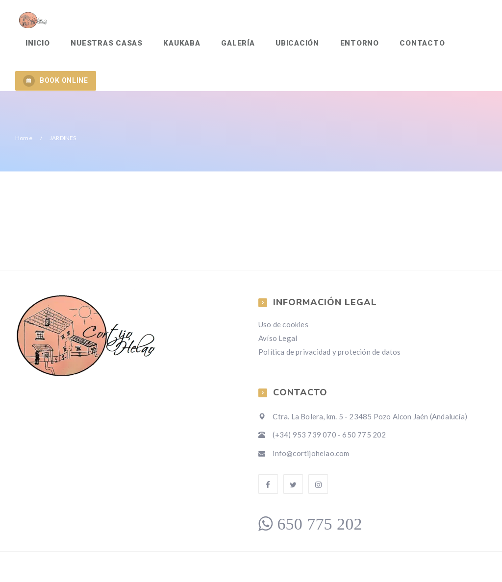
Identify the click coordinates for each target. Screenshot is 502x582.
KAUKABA (178, 47)
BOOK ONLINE (55, 86)
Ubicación (292, 47)
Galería (233, 47)
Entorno (352, 47)
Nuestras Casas (105, 47)
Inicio (37, 47)
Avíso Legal (277, 343)
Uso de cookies (283, 329)
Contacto (414, 47)
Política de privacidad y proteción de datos (329, 357)
